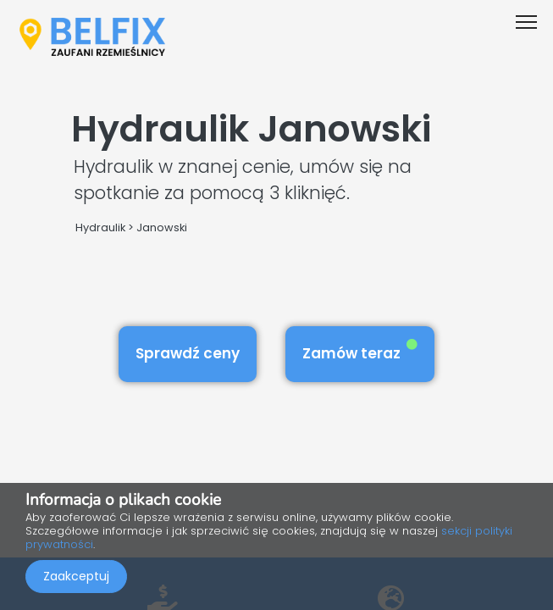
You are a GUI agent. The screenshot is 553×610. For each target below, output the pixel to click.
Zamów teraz (360, 351)
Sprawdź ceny (187, 353)
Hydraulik (100, 227)
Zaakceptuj (76, 576)
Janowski (161, 227)
